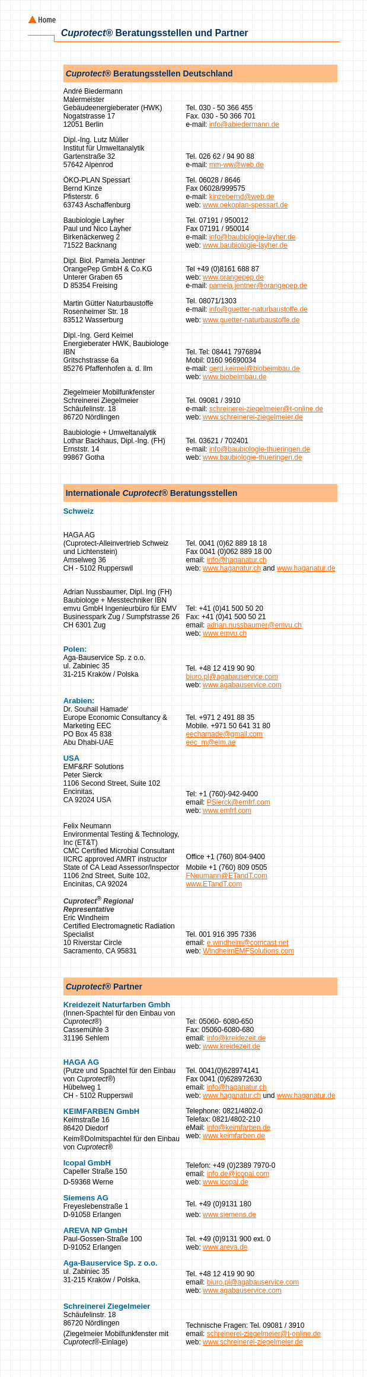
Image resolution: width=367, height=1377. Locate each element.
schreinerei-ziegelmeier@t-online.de (266, 409)
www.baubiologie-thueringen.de (252, 457)
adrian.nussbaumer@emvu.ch (254, 625)
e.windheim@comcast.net (248, 943)
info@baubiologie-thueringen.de (259, 449)
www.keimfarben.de (234, 1136)
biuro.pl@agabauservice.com (232, 677)
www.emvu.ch (225, 633)
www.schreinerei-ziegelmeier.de (253, 417)
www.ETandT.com (214, 884)
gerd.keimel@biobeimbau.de (254, 368)
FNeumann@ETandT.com (226, 876)
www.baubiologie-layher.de (245, 245)
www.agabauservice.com (242, 685)
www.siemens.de (229, 1215)
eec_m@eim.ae (210, 742)
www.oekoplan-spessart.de (245, 205)
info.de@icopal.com (238, 1174)
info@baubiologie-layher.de (252, 237)
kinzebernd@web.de (242, 197)
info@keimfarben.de (239, 1127)
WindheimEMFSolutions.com (248, 951)
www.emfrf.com (227, 810)
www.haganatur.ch (232, 568)
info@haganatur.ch (237, 560)
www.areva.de (225, 1247)
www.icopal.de (225, 1182)
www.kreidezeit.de (231, 1046)
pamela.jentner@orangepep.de (258, 285)
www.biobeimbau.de (234, 377)
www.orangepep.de (233, 277)
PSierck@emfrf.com (238, 802)
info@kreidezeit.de (236, 1038)
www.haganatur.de (306, 568)
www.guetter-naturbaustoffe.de (251, 320)
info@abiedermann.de (244, 124)
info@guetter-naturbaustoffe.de (258, 309)
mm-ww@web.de (236, 165)
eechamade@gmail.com (224, 734)
